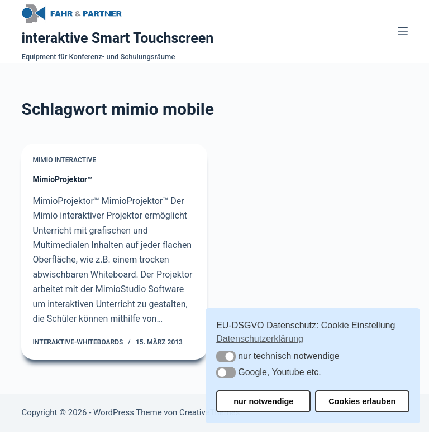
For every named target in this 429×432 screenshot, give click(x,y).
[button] (226, 356)
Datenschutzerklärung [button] (259, 338)
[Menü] (403, 31)
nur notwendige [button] (263, 401)
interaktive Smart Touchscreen (117, 38)
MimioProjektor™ (62, 179)
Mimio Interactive (64, 160)
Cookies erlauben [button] (361, 401)
